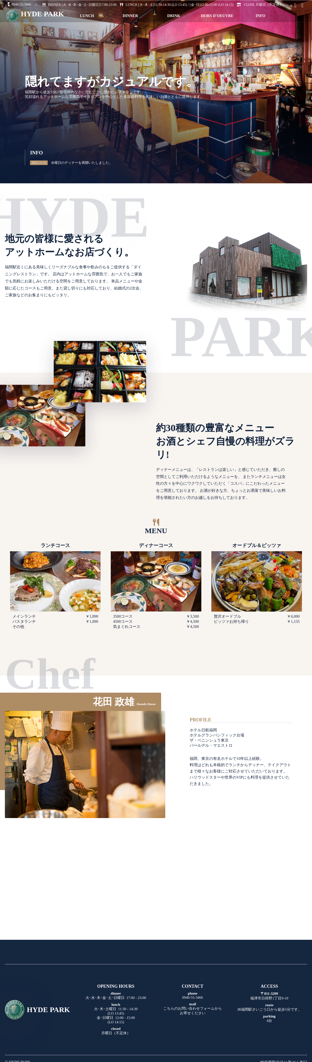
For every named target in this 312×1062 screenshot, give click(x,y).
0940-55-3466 (18, 4)
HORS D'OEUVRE (217, 16)
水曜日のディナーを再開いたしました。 (71, 163)
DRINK (173, 16)
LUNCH (87, 16)
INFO (260, 16)
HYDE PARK (37, 1009)
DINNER (130, 16)
